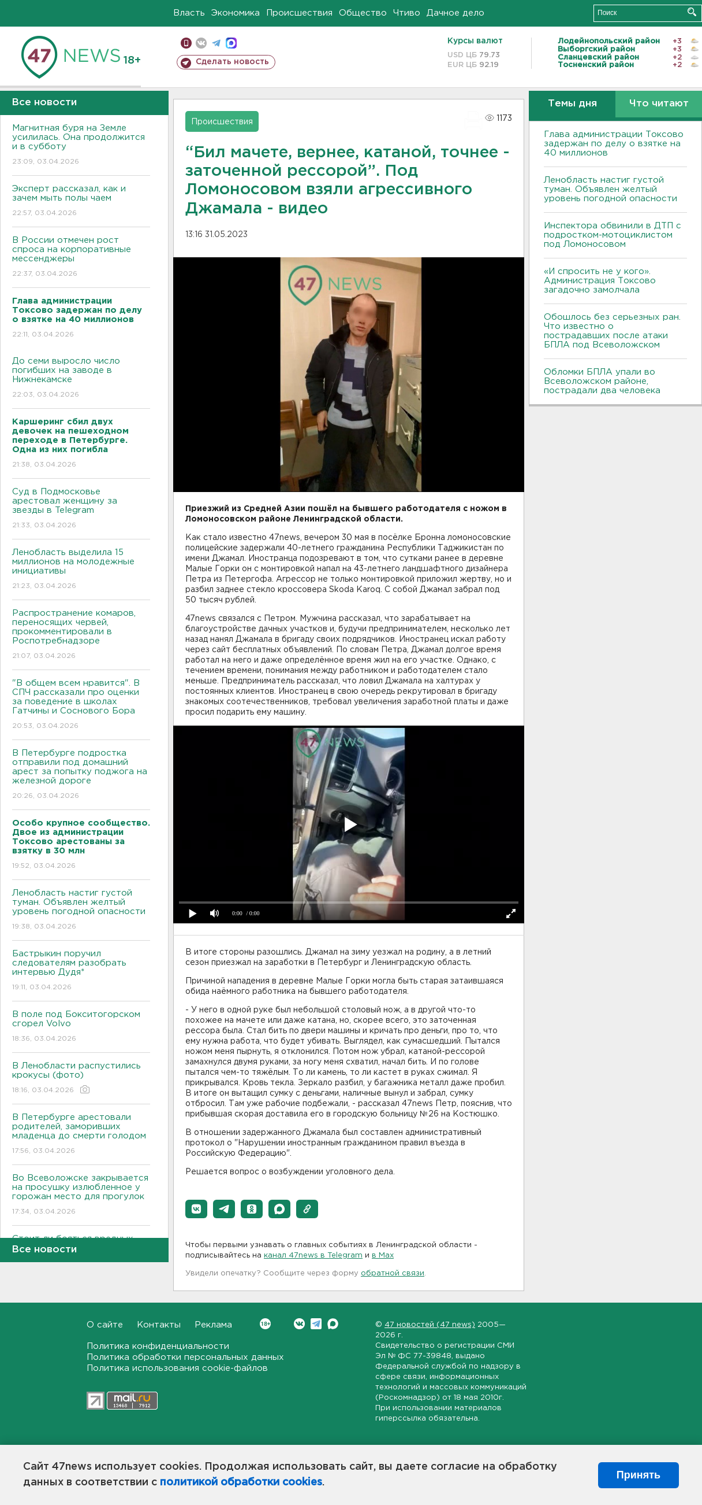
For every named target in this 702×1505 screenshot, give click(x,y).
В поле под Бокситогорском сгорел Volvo (81, 1027)
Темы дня (572, 103)
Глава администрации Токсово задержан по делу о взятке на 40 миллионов (614, 144)
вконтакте (201, 43)
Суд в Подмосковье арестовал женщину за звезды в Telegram (81, 509)
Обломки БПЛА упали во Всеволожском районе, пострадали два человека (602, 381)
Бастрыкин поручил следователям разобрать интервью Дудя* (81, 971)
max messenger (231, 43)
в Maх (383, 1255)
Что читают (659, 103)
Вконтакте (265, 1323)
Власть (189, 13)
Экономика (235, 13)
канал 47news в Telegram (313, 1255)
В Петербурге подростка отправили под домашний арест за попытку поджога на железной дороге (81, 775)
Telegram (316, 1323)
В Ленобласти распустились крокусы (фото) (81, 1078)
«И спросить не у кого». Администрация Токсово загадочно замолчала (600, 281)
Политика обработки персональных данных (185, 1357)
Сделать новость (232, 61)
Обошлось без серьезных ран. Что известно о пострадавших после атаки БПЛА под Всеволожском (612, 331)
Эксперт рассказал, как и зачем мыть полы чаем (81, 201)
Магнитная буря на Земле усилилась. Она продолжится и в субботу (81, 145)
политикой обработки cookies (241, 1482)
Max (332, 1323)
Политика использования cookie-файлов (177, 1368)
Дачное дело (455, 13)
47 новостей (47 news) (429, 1325)
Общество (363, 13)
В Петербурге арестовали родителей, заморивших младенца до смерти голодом (81, 1135)
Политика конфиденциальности (158, 1346)
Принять (638, 1475)
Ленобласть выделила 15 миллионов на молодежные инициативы (81, 570)
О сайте (105, 1325)
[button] (196, 1209)
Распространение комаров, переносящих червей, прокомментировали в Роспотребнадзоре (81, 635)
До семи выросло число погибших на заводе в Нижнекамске (81, 378)
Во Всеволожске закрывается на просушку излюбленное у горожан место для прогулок (81, 1195)
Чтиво (406, 13)
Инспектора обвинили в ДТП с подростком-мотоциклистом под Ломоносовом (612, 235)
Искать (692, 12)
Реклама (213, 1325)
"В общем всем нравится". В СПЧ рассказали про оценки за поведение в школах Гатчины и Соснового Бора (81, 705)
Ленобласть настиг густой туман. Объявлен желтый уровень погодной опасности (81, 910)
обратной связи (392, 1273)
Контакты (159, 1325)
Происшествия (299, 13)
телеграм (216, 43)
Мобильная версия (186, 43)
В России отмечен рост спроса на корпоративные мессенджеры (81, 257)
